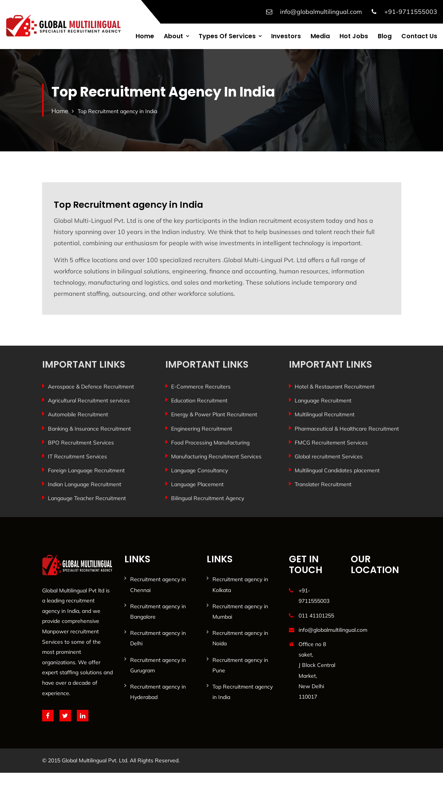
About (173, 36)
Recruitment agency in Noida (240, 638)
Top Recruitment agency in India (242, 692)
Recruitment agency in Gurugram (158, 665)
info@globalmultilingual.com (321, 11)
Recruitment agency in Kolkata (240, 584)
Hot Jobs (353, 36)
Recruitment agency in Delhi (158, 638)
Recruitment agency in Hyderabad (158, 692)
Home (145, 36)
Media (320, 36)
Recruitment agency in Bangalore (158, 611)
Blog (385, 36)
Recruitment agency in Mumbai (240, 611)
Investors (286, 36)
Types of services (227, 36)
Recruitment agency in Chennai (158, 584)
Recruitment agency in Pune (240, 665)
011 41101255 (316, 615)
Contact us (419, 36)
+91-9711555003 (410, 11)
